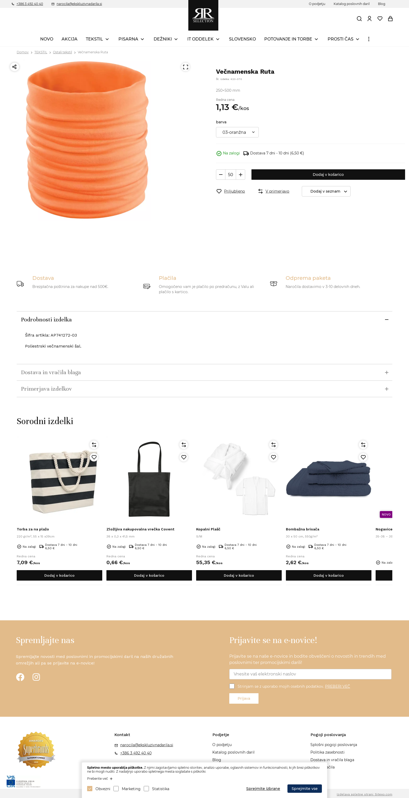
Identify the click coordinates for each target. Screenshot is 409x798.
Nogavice (384, 529)
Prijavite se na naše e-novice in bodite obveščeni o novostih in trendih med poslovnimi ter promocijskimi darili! (307, 659)
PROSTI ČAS (340, 39)
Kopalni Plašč (208, 529)
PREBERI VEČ (337, 686)
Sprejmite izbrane (263, 788)
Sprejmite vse (305, 788)
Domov (23, 52)
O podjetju (317, 4)
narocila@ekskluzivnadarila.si (79, 4)
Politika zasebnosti (327, 752)
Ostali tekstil (62, 52)
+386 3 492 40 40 (29, 4)
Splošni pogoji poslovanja (333, 744)
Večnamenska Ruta (93, 52)
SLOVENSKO (242, 39)
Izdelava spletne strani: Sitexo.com (364, 794)
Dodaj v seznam (330, 191)
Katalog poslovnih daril (352, 4)
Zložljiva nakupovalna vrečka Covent (140, 529)
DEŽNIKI (163, 39)
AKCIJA (69, 39)
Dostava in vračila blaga (332, 759)
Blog (381, 4)
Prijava (244, 698)
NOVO (46, 39)
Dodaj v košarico (328, 174)
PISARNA (128, 39)
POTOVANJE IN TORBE (288, 39)
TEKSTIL (94, 39)
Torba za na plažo (33, 529)
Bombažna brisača (302, 529)
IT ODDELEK (200, 39)
